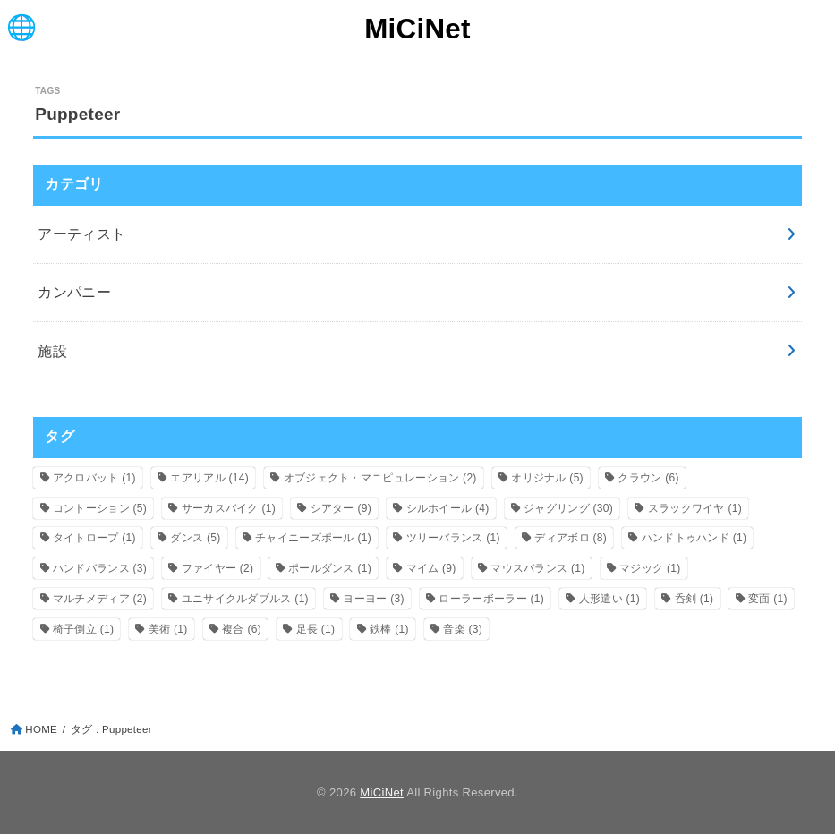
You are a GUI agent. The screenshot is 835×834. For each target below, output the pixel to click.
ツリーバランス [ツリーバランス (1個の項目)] (453, 538)
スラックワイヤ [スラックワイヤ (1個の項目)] (695, 508)
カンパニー (74, 292)
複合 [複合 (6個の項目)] (241, 629)
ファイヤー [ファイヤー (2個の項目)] (218, 568)
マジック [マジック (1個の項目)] (649, 568)
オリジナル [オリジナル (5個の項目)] (547, 478)
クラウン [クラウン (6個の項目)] (648, 478)
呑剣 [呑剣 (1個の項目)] (694, 598)
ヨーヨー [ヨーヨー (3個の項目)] (373, 598)
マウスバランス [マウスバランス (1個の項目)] (537, 568)
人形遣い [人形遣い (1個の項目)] (609, 598)
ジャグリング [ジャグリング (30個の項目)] (568, 508)
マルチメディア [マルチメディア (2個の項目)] (100, 598)
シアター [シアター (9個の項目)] (341, 508)
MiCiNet (417, 29)
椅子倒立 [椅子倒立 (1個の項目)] (83, 629)
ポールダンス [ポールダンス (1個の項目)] (329, 568)
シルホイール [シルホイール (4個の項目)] (448, 508)
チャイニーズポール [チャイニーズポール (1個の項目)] (313, 538)
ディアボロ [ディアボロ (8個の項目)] (570, 538)
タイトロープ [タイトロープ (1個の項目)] (94, 538)
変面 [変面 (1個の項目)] (768, 598)
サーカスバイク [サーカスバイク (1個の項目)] (229, 508)
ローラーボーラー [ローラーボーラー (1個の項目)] (491, 598)
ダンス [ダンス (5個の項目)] (195, 538)
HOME (41, 729)
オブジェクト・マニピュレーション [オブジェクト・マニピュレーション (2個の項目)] (380, 478)
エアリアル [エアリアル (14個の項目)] (209, 478)
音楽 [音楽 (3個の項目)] (462, 629)
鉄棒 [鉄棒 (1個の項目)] (389, 629)
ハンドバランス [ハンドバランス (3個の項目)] (100, 568)
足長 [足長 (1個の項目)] (316, 629)
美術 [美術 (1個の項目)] (168, 629)
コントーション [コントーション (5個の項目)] (100, 508)
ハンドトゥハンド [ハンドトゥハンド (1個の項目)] (694, 538)
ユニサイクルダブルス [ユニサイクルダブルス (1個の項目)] (245, 598)
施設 (52, 351)
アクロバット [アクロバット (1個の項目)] (94, 478)
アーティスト (81, 234)
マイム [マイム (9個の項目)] (431, 568)
